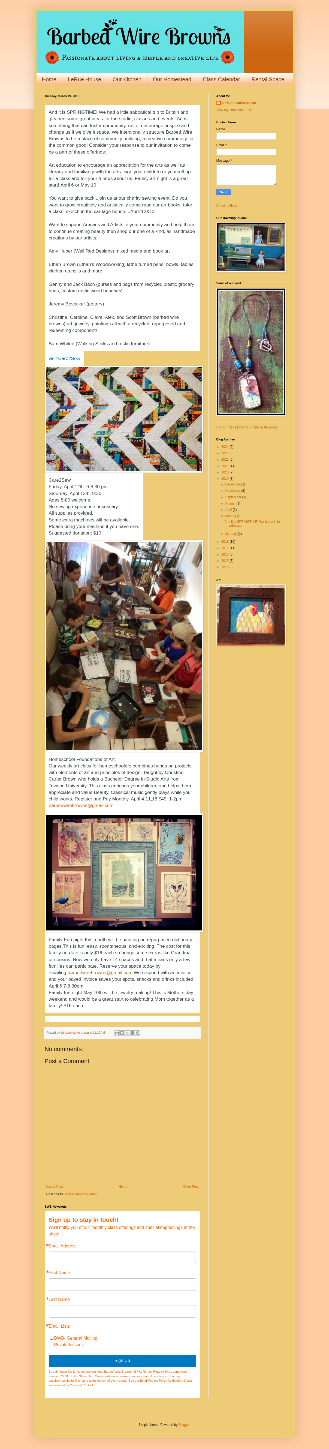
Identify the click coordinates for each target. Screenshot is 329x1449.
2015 (225, 561)
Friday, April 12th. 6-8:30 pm (78, 486)
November (233, 491)
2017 (225, 548)
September (233, 497)
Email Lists (59, 1326)
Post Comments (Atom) (82, 1194)
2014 (225, 567)
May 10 (88, 185)
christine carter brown (239, 103)
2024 (225, 447)
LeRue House (84, 79)
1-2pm (175, 799)
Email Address (63, 1246)
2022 (225, 459)
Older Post (191, 1187)
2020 (225, 472)
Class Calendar (221, 79)
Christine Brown (228, 206)
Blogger (184, 1425)
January (231, 534)
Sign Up (122, 1360)
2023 (225, 453)
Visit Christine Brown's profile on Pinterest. (247, 427)
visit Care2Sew (64, 358)
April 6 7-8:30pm (66, 986)
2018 (225, 542)
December (233, 484)
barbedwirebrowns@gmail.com (81, 805)
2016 (225, 554)
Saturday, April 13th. (70, 493)
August (230, 503)
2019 (225, 479)
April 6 (67, 185)
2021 (225, 466)
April (229, 510)
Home (49, 79)
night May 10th (87, 992)
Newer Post (54, 1187)
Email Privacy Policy (153, 1380)
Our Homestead (172, 79)
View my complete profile (234, 110)
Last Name (59, 1299)
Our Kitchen (127, 79)
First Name (59, 1273)
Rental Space (268, 79)
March (230, 516)
